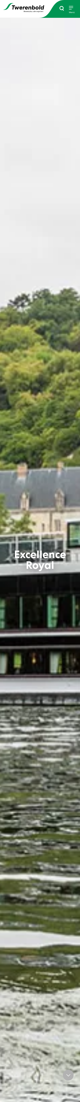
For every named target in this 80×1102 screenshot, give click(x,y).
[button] (68, 1075)
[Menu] (72, 10)
